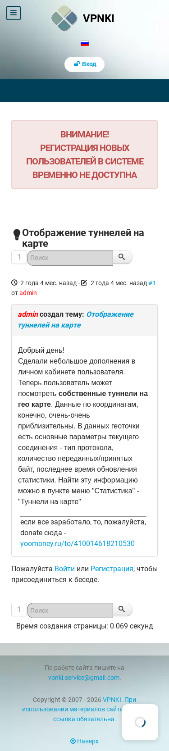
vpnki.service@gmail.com (83, 678)
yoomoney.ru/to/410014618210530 (77, 543)
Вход (85, 64)
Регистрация (112, 568)
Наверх (84, 741)
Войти (65, 568)
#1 (152, 283)
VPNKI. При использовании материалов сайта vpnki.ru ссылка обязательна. (84, 709)
